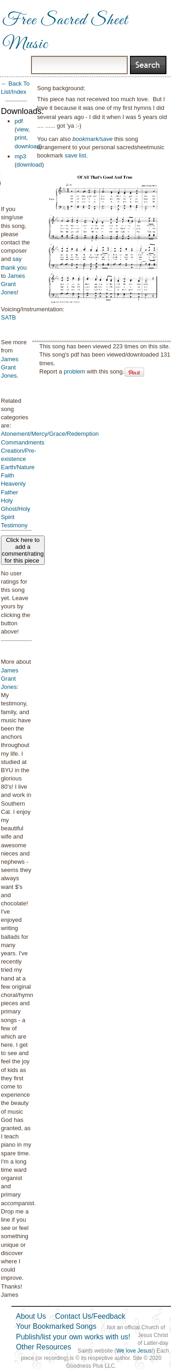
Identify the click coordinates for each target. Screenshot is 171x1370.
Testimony (14, 525)
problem (74, 371)
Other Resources (43, 1347)
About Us (31, 1316)
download (27, 146)
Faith (7, 475)
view (22, 129)
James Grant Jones (13, 284)
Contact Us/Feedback (90, 1316)
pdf (19, 121)
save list (75, 155)
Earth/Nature (18, 467)
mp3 (20, 156)
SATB (8, 317)
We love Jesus (134, 1351)
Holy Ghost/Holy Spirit (15, 508)
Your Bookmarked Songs (56, 1326)
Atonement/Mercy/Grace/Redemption (50, 433)
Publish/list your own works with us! (73, 1337)
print (20, 137)
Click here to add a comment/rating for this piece (23, 550)
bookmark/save (93, 138)
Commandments (22, 442)
